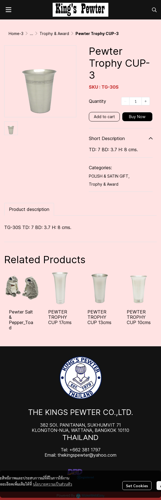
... (31, 33)
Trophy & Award (54, 33)
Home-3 (16, 33)
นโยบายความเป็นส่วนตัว (52, 483)
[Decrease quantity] (125, 101)
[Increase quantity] (146, 101)
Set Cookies (137, 485)
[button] (154, 10)
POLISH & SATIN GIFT (109, 176)
